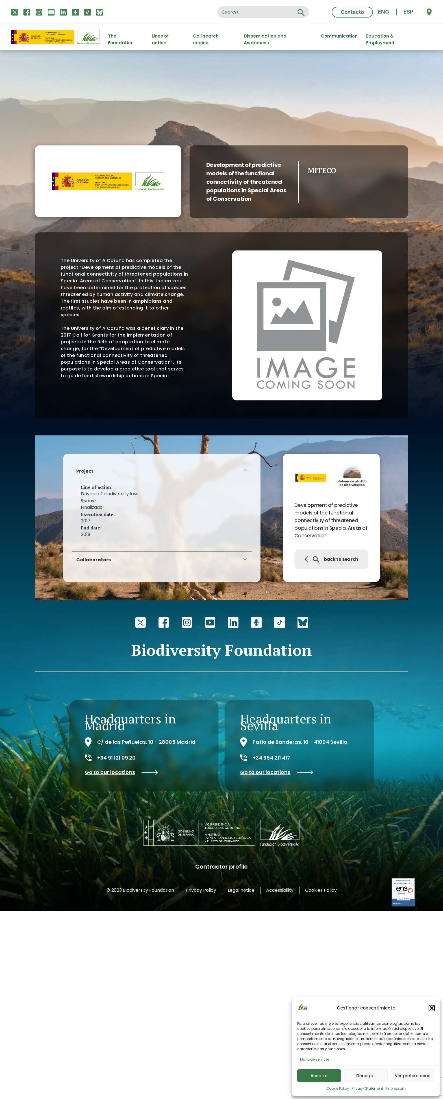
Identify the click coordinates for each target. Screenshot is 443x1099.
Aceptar (319, 1076)
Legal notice (241, 890)
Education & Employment (380, 37)
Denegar (365, 1076)
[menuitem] (383, 12)
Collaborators (93, 560)
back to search (331, 559)
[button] (432, 1008)
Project (85, 471)
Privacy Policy (201, 890)
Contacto (352, 12)
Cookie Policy (337, 1088)
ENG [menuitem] (383, 11)
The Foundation (121, 37)
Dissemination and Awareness (265, 37)
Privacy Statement (367, 1088)
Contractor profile (221, 866)
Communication (339, 36)
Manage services (315, 1059)
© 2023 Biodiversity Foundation (140, 890)
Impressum (396, 1088)
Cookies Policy (321, 890)
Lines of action (160, 37)
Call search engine (206, 37)
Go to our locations (121, 772)
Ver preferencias (413, 1076)
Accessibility (280, 890)
